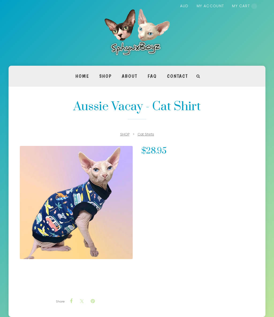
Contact (177, 76)
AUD (184, 6)
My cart (244, 6)
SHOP (105, 76)
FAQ (152, 76)
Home (82, 76)
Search (198, 76)
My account (210, 6)
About (129, 76)
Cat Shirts (146, 134)
